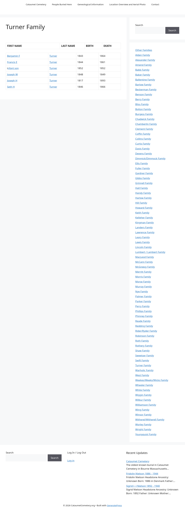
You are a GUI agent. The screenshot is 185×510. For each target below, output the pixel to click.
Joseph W (12, 74)
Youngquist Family (145, 434)
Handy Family (143, 193)
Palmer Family (143, 296)
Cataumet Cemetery (36, 4)
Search (139, 25)
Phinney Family (144, 316)
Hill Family (141, 202)
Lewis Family (142, 242)
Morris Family (143, 276)
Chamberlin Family (146, 124)
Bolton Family (143, 109)
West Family (142, 375)
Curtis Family (142, 143)
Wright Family (143, 429)
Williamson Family (145, 404)
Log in (70, 460)
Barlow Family (143, 84)
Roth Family (142, 340)
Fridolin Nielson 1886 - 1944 (142, 473)
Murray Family (143, 286)
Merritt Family (143, 271)
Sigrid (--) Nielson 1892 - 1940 (143, 486)
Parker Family (143, 301)
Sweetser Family (144, 355)
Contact (155, 4)
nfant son (13, 68)
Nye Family (141, 291)
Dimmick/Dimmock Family (150, 158)
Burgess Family (144, 114)
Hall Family (141, 188)
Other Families (143, 50)
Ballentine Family (145, 79)
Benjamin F (13, 56)
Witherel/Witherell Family (149, 419)
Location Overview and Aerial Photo (127, 4)
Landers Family (144, 227)
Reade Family (143, 321)
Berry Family (142, 99)
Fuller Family (142, 168)
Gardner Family (144, 173)
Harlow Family (143, 198)
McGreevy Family (145, 266)
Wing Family (142, 409)
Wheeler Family (144, 385)
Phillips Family (143, 311)
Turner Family (143, 365)
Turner (53, 56)
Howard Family (143, 207)
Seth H (11, 86)
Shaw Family (142, 350)
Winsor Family (143, 414)
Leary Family (142, 237)
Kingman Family (144, 222)
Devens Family (143, 153)
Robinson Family (144, 335)
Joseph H (12, 80)
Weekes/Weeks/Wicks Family (151, 380)
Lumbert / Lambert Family (150, 252)
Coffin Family (142, 133)
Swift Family (142, 360)
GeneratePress (114, 505)
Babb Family (142, 69)
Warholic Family (144, 370)
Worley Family (143, 424)
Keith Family (142, 212)
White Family (142, 390)
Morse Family (143, 281)
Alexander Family (145, 60)
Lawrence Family (144, 232)
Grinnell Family (143, 183)
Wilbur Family (143, 399)
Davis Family (142, 148)
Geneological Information (90, 4)
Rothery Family (143, 345)
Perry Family (142, 306)
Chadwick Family (144, 119)
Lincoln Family (143, 247)
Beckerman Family (146, 89)
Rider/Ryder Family (146, 331)
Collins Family (143, 138)
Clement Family (144, 129)
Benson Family (143, 94)
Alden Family (142, 55)
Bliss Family (142, 104)
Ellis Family (141, 163)
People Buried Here (62, 4)
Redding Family (144, 326)
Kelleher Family (144, 217)
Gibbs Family (142, 178)
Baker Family (142, 74)
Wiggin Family (143, 395)
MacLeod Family (144, 257)
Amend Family (143, 65)
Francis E (12, 62)
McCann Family (144, 262)
